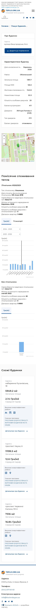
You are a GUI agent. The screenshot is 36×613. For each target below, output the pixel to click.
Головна (4, 26)
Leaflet (31, 161)
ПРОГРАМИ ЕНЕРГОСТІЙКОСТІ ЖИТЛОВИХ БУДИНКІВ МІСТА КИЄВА (16, 423)
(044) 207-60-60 (8, 590)
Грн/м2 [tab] (6, 221)
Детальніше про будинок (16, 431)
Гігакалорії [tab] (18, 221)
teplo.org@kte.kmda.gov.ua (10, 7)
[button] (18, 146)
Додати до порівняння (19, 51)
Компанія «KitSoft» (12, 605)
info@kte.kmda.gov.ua (10, 597)
